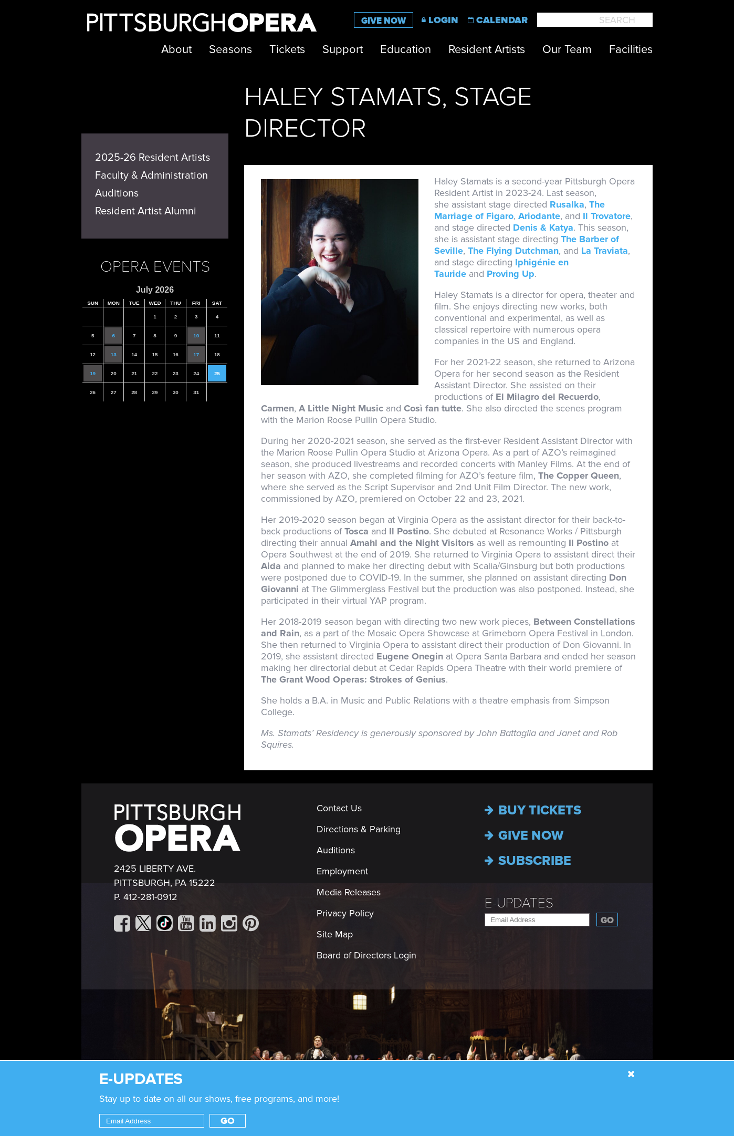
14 (134, 354)
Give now (524, 835)
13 (114, 354)
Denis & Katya (543, 227)
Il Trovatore (607, 216)
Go (607, 920)
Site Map (335, 934)
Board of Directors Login (366, 955)
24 (196, 373)
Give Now (383, 20)
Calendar (502, 20)
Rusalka (567, 204)
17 (196, 354)
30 (176, 392)
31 (196, 392)
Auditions (117, 193)
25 (217, 373)
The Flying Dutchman (513, 250)
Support (342, 49)
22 (155, 373)
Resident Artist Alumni (145, 211)
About (176, 49)
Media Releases (349, 892)
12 (93, 354)
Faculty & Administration (151, 175)
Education (405, 49)
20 (114, 373)
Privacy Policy (345, 913)
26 (93, 392)
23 (176, 373)
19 (93, 373)
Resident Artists (486, 49)
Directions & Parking (359, 829)
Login (443, 20)
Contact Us (339, 808)
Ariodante (539, 216)
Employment (342, 871)
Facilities (631, 49)
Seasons (230, 49)
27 (114, 392)
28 (134, 392)
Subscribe (528, 861)
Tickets (287, 49)
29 (155, 392)
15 (155, 354)
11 (217, 335)
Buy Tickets (533, 810)
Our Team (567, 49)
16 (176, 354)
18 (217, 354)
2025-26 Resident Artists (152, 157)
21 (134, 373)
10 (196, 335)
